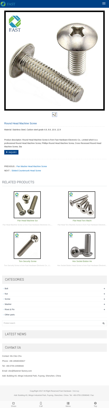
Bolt (6, 288)
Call (40, 404)
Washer (8, 304)
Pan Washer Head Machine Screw (31, 166)
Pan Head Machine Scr (27, 220)
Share (13, 404)
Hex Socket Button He (82, 261)
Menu (68, 404)
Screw (7, 299)
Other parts (10, 315)
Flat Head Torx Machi (82, 220)
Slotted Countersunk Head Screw (26, 170)
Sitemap (75, 391)
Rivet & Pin (9, 309)
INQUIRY (11, 152)
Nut (6, 294)
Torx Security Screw (27, 261)
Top (95, 404)
